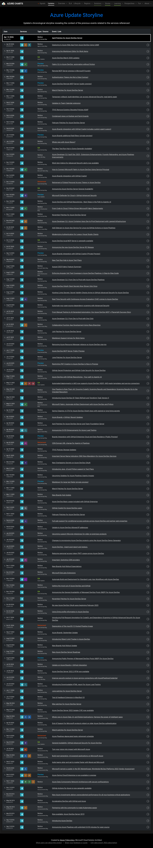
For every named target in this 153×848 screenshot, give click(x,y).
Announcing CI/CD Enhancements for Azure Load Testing (74, 430)
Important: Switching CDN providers (66, 560)
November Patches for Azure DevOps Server (69, 215)
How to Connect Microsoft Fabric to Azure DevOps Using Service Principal (80, 170)
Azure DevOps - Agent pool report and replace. (70, 547)
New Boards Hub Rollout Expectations (66, 566)
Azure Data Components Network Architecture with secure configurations (80, 782)
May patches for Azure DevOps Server (66, 704)
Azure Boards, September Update (65, 633)
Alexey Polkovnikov (67, 840)
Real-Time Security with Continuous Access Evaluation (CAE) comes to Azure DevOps (85, 299)
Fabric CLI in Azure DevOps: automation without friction (73, 64)
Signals (41, 3)
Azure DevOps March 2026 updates (65, 58)
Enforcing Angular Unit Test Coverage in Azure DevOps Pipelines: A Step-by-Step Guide (85, 273)
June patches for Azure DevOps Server (67, 691)
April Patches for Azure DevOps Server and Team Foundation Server (78, 424)
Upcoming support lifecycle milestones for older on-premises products (79, 534)
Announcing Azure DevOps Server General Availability (72, 189)
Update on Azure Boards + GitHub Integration (69, 665)
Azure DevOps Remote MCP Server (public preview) (72, 84)
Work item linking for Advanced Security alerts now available (75, 163)
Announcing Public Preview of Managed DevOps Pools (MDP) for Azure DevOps (82, 659)
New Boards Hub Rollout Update (64, 646)
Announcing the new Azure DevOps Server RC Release (73, 247)
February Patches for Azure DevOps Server (68, 123)
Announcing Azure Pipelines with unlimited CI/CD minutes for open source (80, 827)
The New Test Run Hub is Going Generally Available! (72, 149)
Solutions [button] (98, 3)
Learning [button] (117, 3)
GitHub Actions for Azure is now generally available (71, 788)
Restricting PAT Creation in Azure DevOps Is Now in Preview (75, 364)
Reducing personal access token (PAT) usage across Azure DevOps (78, 553)
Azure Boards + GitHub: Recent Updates (67, 417)
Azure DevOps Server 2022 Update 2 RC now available (73, 710)
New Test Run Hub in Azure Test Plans (67, 260)
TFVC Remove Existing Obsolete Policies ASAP (70, 110)
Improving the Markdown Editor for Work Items (70, 51)
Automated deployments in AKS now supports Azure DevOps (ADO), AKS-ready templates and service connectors (96, 383)
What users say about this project (49, 843)
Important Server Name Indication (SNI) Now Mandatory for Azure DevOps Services (84, 456)
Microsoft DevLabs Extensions (64, 573)
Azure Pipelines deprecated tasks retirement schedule (73, 736)
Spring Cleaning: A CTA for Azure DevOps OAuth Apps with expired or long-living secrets (86, 411)
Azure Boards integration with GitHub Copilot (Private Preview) (76, 254)
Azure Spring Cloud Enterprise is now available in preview (74, 775)
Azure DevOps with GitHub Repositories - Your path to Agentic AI (77, 377)
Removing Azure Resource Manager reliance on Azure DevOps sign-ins (79, 344)
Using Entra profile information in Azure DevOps (70, 612)
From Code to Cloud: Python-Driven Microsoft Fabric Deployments (77, 208)
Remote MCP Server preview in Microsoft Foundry (71, 71)
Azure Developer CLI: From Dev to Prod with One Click (72, 319)
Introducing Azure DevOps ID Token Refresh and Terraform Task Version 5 (80, 398)
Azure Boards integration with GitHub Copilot (69, 176)
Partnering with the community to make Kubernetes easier (74, 808)
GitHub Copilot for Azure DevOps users (67, 508)
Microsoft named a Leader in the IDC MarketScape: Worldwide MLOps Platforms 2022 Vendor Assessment (93, 769)
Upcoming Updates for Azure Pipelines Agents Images (73, 476)
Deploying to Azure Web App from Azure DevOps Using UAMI (75, 45)
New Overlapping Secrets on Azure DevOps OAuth (71, 463)
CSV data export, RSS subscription (104, 843)
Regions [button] (87, 3)
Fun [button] (139, 3)
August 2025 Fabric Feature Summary (66, 267)
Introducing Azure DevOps (62, 821)
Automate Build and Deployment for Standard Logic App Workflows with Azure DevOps (85, 579)
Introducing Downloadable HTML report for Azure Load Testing (76, 684)
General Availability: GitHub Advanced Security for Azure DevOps (77, 743)
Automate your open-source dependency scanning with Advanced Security (80, 306)
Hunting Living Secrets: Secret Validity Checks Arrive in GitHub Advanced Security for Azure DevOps (90, 293)
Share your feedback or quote (76, 843)
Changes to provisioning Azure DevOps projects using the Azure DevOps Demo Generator (86, 540)
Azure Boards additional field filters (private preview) (72, 136)
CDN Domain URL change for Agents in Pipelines (71, 443)
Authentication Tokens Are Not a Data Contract (70, 77)
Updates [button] (51, 3)
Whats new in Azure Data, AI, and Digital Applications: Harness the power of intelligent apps (87, 717)
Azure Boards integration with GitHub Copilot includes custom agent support (81, 129)
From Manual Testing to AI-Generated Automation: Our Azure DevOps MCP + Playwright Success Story (91, 312)
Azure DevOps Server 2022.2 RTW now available (70, 672)
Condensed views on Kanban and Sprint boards (70, 116)
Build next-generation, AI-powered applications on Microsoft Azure (77, 756)
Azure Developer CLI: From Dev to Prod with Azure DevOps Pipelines (78, 280)
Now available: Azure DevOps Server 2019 (68, 814)
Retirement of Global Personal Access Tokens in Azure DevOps (76, 182)
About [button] (147, 3)
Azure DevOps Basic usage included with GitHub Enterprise (75, 502)
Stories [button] (108, 3)
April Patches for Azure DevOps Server (67, 38)
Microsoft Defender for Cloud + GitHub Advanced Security (74, 195)
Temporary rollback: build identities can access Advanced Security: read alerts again (84, 97)
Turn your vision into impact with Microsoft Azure (71, 749)
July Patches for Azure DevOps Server (66, 332)
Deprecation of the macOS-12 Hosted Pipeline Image (72, 626)
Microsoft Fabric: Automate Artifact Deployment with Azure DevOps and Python (82, 404)
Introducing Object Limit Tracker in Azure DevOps (71, 639)
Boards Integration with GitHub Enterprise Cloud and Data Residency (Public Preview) (85, 437)
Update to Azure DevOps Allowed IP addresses (70, 528)
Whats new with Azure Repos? (63, 142)
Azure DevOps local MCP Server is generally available (72, 241)
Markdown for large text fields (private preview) (70, 482)
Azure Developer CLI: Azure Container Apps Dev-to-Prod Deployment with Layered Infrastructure (89, 221)
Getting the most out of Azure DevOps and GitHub (71, 586)
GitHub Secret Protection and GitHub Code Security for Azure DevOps (78, 370)
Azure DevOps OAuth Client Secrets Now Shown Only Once (74, 286)
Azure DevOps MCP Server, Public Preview (68, 351)
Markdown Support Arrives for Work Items (68, 338)
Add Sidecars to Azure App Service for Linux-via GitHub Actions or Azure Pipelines (83, 228)
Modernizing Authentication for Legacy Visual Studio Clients (75, 234)
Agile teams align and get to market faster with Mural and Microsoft (78, 762)
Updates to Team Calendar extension (66, 103)
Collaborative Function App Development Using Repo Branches (76, 325)
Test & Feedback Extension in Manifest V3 (68, 697)
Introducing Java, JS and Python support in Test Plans (73, 469)
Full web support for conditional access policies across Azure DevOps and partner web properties (89, 521)
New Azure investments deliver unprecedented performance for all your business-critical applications (91, 795)
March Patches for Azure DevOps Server (67, 90)
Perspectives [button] (129, 3)
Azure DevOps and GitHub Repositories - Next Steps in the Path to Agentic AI (81, 202)
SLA (70, 3)
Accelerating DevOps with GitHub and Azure (69, 801)
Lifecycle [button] (77, 3)
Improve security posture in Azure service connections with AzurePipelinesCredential (84, 678)
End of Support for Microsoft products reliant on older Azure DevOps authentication (84, 723)
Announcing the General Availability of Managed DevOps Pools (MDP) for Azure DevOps (86, 592)
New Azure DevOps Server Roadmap (66, 652)
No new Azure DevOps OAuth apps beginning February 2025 (75, 605)
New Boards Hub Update (61, 495)
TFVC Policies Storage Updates (64, 450)
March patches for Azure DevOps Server (67, 730)
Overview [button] (61, 3)
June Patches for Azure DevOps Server (67, 357)
